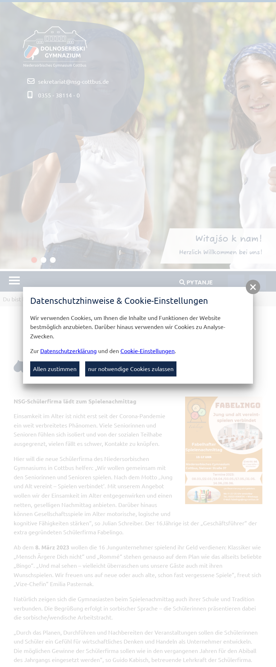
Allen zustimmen (55, 368)
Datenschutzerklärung (68, 350)
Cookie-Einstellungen (147, 350)
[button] (253, 287)
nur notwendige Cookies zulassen (131, 368)
